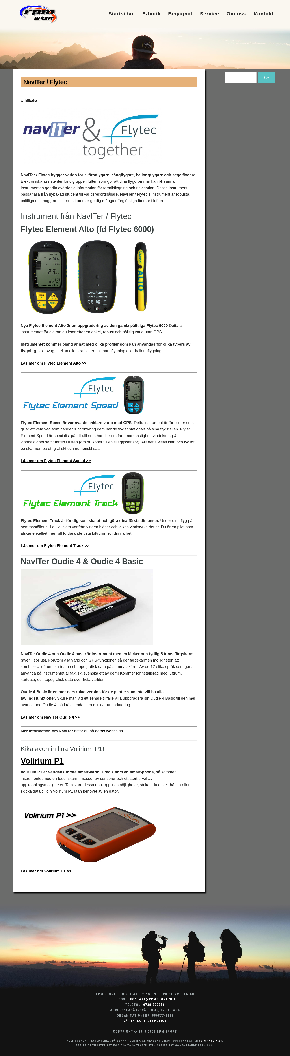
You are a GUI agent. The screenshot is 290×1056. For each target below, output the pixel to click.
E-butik (151, 13)
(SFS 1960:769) (210, 1040)
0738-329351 (154, 1005)
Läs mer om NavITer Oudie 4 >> (50, 717)
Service (209, 13)
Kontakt (263, 13)
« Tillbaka (29, 100)
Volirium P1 (42, 760)
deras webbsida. (109, 731)
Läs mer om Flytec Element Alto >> (53, 363)
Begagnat (180, 13)
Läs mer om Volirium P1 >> (46, 871)
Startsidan (121, 13)
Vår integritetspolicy (145, 1021)
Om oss (236, 13)
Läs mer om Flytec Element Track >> (55, 546)
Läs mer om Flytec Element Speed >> (56, 461)
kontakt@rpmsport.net (153, 999)
